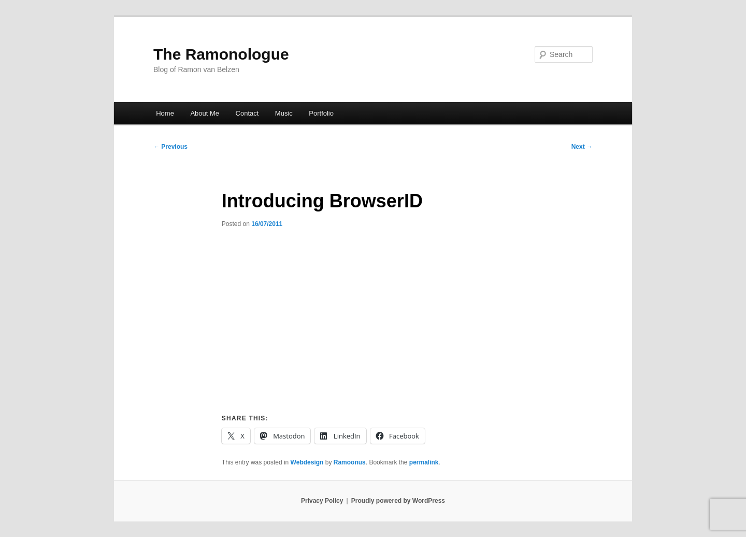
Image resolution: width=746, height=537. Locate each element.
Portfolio (321, 113)
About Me (204, 113)
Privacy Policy (322, 500)
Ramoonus (350, 462)
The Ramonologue (221, 54)
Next (582, 146)
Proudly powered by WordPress (398, 500)
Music (284, 113)
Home (165, 113)
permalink (424, 462)
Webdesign (307, 462)
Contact (247, 113)
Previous (170, 146)
